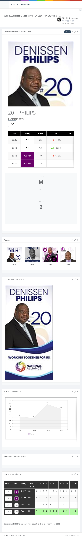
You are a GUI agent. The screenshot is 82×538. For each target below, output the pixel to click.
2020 (13, 510)
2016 (13, 499)
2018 (13, 504)
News (68, 32)
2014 (13, 493)
